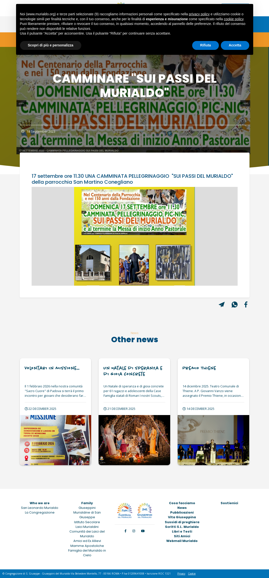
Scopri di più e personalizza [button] (50, 45)
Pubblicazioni (182, 512)
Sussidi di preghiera (182, 522)
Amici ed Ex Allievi (87, 541)
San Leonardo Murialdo (39, 508)
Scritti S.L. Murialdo (182, 527)
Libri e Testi (182, 531)
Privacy (181, 573)
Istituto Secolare (87, 522)
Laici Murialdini (87, 527)
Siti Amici (182, 536)
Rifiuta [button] (205, 45)
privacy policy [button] (199, 14)
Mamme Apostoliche (87, 546)
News (182, 508)
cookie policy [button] (233, 19)
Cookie (192, 573)
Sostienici (229, 503)
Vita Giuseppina (182, 517)
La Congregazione (40, 512)
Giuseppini (87, 508)
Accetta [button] (235, 45)
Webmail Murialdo (182, 541)
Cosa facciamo (182, 503)
